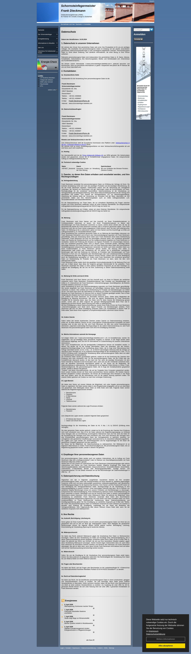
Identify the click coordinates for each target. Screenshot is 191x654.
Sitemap (111, 648)
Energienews (71, 601)
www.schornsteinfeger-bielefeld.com (80, 103)
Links (40, 76)
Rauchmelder (44, 84)
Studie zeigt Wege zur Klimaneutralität (76, 618)
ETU (41, 86)
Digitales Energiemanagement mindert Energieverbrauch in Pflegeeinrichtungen (77, 629)
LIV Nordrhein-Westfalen (47, 77)
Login (62, 648)
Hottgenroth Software (46, 80)
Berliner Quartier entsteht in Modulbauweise (78, 623)
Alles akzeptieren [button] (165, 646)
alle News (90, 640)
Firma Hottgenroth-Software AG (92, 155)
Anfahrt (99, 648)
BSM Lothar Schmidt (46, 82)
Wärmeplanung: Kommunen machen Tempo (78, 606)
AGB (105, 648)
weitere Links (52, 90)
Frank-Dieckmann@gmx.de (79, 101)
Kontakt (68, 648)
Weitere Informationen (165, 639)
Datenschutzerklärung (155, 634)
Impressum (153, 631)
